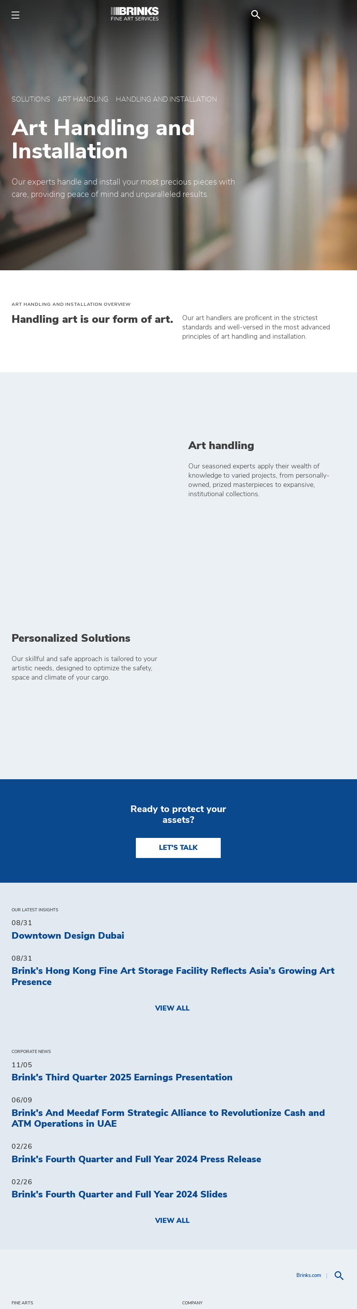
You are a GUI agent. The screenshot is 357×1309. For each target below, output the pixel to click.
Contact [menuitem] (200, 1139)
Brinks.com (308, 1095)
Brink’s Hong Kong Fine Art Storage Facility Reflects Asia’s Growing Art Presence (173, 797)
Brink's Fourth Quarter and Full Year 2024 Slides (119, 1014)
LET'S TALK (178, 667)
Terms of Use (171, 1287)
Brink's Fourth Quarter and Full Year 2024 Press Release (136, 979)
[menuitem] (336, 14)
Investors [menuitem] (204, 1154)
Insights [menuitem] (30, 1139)
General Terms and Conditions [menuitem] (250, 1200)
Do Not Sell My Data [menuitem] (226, 1170)
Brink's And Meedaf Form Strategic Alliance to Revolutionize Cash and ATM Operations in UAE (168, 938)
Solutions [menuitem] (34, 1155)
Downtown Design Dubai (68, 755)
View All (172, 828)
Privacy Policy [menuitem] (214, 1185)
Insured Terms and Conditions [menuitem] (249, 1216)
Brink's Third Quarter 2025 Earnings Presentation (122, 897)
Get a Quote (208, 1231)
